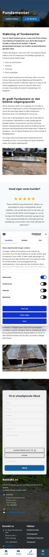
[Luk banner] (46, 234)
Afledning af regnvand (35, 538)
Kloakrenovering (33, 530)
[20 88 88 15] (31, 18)
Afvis (24, 321)
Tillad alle (24, 309)
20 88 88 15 (40, 333)
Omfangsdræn (32, 534)
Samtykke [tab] (9, 240)
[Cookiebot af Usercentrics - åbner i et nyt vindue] (31, 234)
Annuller (24, 475)
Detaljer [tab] (25, 240)
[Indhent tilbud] (11, 18)
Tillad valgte (24, 315)
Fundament (31, 542)
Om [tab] (40, 240)
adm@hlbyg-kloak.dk (15, 512)
